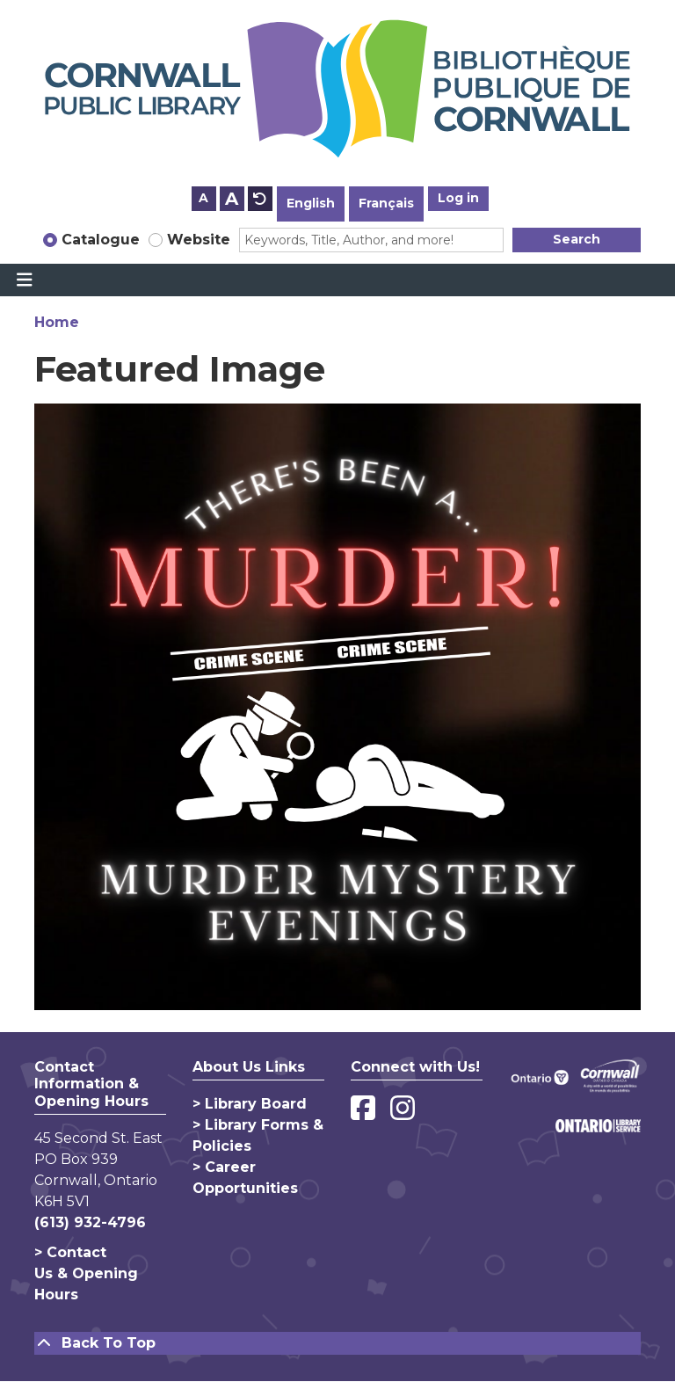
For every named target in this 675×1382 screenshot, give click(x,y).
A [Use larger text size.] (231, 198)
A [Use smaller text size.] (203, 198)
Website (198, 239)
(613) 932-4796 (90, 1222)
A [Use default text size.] (260, 198)
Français (386, 203)
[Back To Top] (337, 1343)
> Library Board (249, 1103)
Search (576, 239)
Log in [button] (458, 198)
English (311, 203)
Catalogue (101, 239)
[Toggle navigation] (24, 280)
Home (56, 322)
